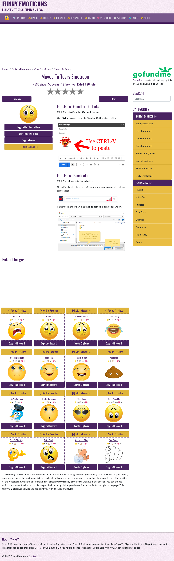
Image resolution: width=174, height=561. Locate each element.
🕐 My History (120, 17)
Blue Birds (141, 212)
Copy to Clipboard (17, 343)
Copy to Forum (28, 140)
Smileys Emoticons (21, 69)
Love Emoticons (144, 130)
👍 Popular (45, 17)
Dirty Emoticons (144, 175)
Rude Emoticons (144, 168)
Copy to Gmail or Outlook (28, 127)
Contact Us (35, 556)
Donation (137, 80)
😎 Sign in (145, 17)
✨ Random (90, 17)
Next (113, 99)
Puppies (140, 204)
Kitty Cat (140, 197)
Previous (17, 99)
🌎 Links (133, 17)
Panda (139, 242)
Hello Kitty (141, 234)
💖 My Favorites (104, 17)
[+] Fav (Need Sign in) (28, 147)
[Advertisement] (117, 6)
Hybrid (139, 189)
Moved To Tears (62, 69)
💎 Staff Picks (19, 17)
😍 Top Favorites (74, 17)
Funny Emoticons (144, 123)
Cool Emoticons (42, 69)
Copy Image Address (28, 133)
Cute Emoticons (144, 145)
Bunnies (140, 219)
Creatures (141, 227)
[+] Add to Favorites (17, 310)
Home (5, 69)
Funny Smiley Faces (145, 153)
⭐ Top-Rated (59, 17)
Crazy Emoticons (144, 160)
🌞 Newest (33, 17)
